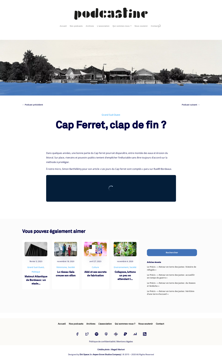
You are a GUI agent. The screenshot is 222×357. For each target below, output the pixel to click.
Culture (95, 267)
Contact (154, 26)
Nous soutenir (141, 26)
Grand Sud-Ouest (111, 114)
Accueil (63, 26)
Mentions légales (125, 341)
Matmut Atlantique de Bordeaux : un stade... (36, 280)
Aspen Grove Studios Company (107, 354)
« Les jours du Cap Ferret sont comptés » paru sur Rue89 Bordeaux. (136, 168)
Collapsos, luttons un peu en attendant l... (125, 275)
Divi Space (84, 354)
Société (71, 267)
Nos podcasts (76, 26)
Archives (90, 26)
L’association (103, 26)
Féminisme (61, 267)
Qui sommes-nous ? (122, 26)
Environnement (121, 267)
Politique (36, 271)
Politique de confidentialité (102, 341)
